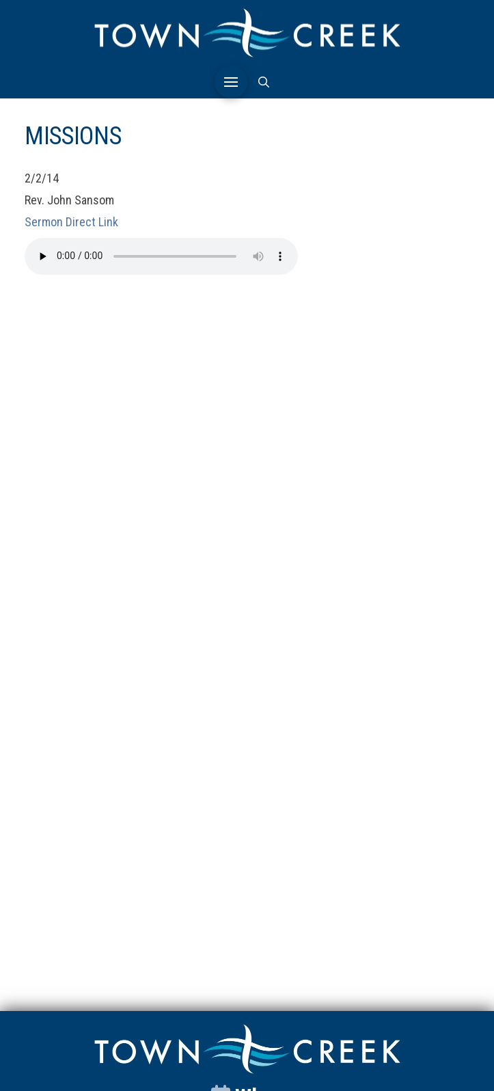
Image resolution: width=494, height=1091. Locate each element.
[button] (231, 82)
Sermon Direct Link (71, 222)
